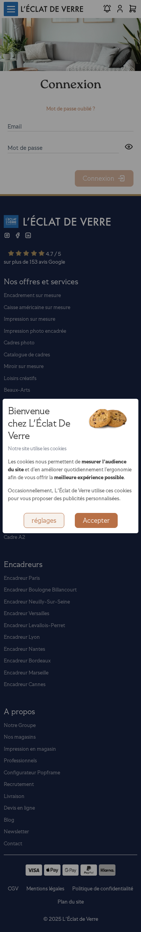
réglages (44, 520)
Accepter (96, 520)
